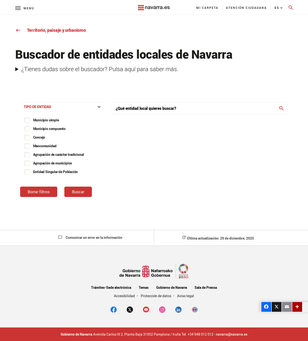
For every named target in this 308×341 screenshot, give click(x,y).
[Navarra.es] (154, 5)
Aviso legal (185, 295)
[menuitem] (207, 7)
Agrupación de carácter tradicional (58, 154)
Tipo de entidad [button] (63, 107)
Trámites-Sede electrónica (111, 287)
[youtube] (146, 309)
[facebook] (114, 309)
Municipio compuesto (49, 128)
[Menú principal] (24, 8)
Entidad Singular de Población (55, 171)
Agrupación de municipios (52, 163)
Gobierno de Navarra (171, 287)
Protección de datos (156, 295)
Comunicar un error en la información (90, 237)
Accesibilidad (125, 295)
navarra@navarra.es (231, 334)
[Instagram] (162, 309)
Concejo (39, 137)
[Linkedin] (178, 309)
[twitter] (130, 309)
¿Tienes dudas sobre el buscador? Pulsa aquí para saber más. (99, 69)
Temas (144, 287)
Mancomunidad (44, 146)
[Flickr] (195, 309)
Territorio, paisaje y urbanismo (50, 30)
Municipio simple (46, 120)
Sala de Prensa (206, 287)
